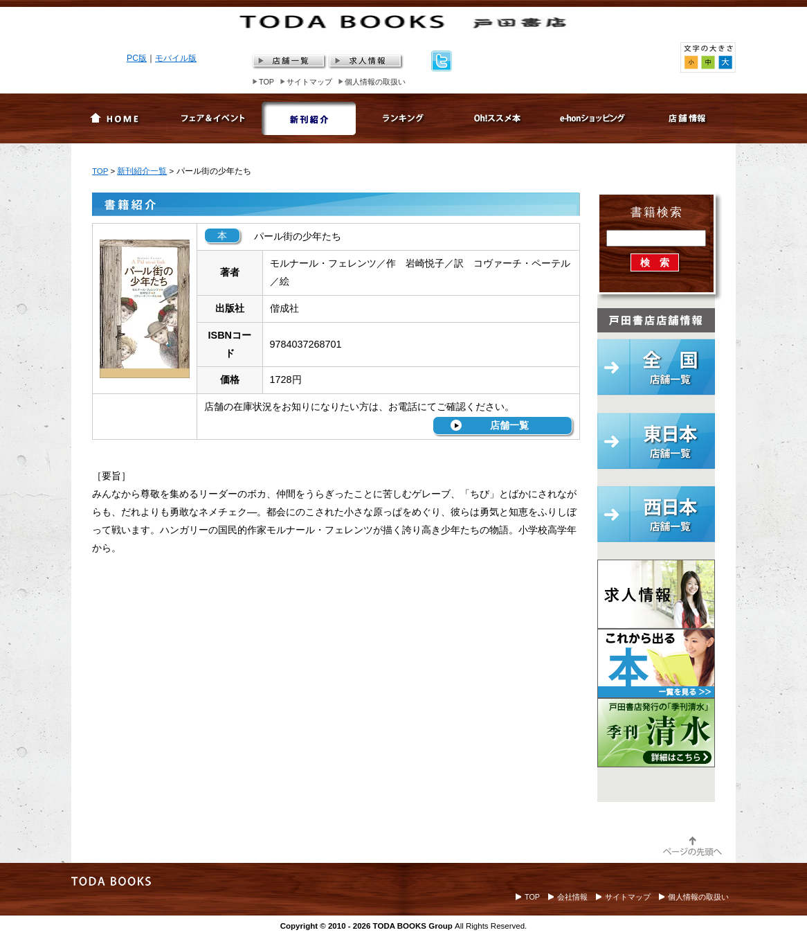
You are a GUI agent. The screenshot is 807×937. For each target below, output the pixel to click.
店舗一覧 (509, 425)
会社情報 (572, 897)
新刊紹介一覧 (142, 171)
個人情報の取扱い (375, 82)
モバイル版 (176, 58)
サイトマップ (309, 82)
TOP (266, 82)
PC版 (137, 58)
